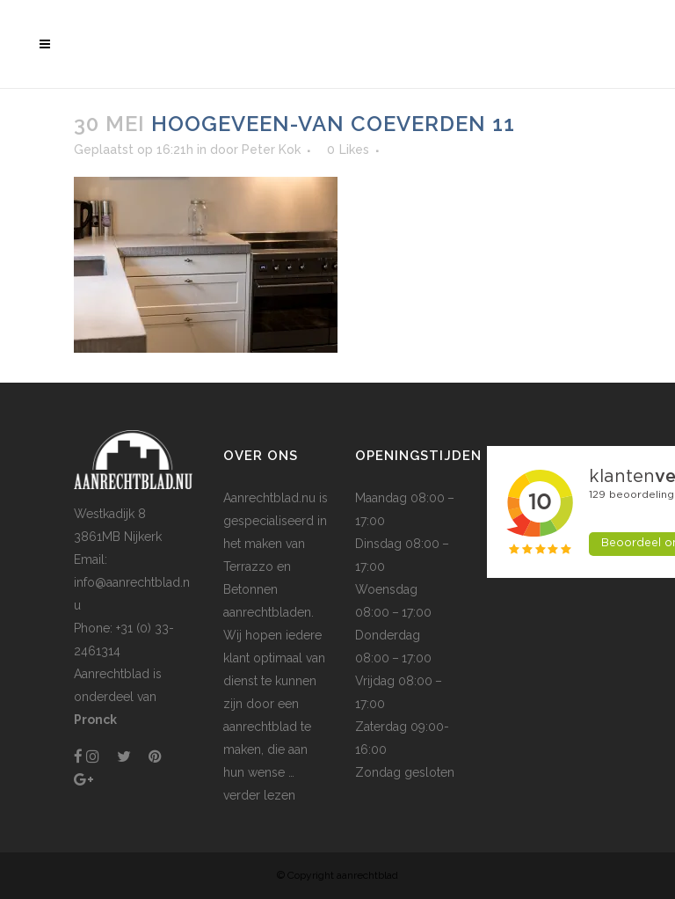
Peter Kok (271, 150)
